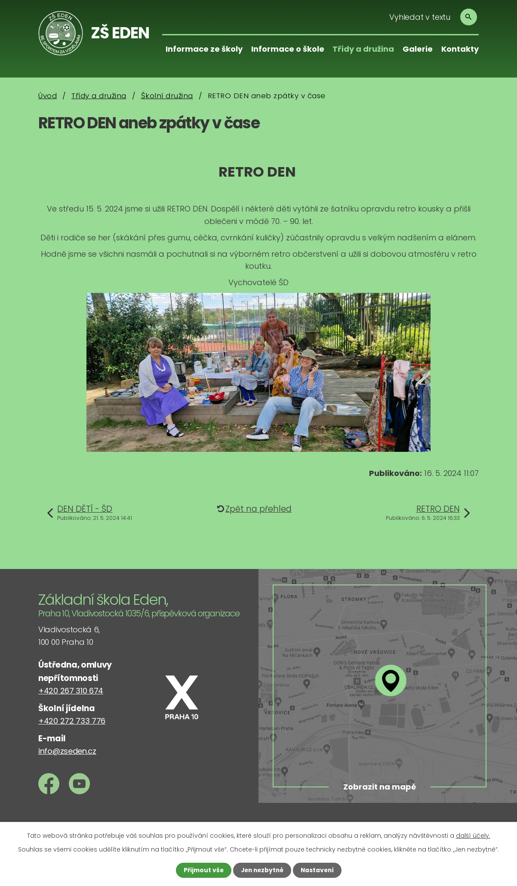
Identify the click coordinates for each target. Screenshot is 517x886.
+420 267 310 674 (70, 690)
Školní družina (167, 95)
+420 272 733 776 (71, 720)
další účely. (473, 835)
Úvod (47, 95)
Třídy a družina (363, 49)
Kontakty (460, 49)
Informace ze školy (204, 49)
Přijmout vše (201, 870)
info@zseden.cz (67, 751)
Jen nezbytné (261, 870)
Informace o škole (287, 49)
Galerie (418, 49)
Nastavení (319, 870)
